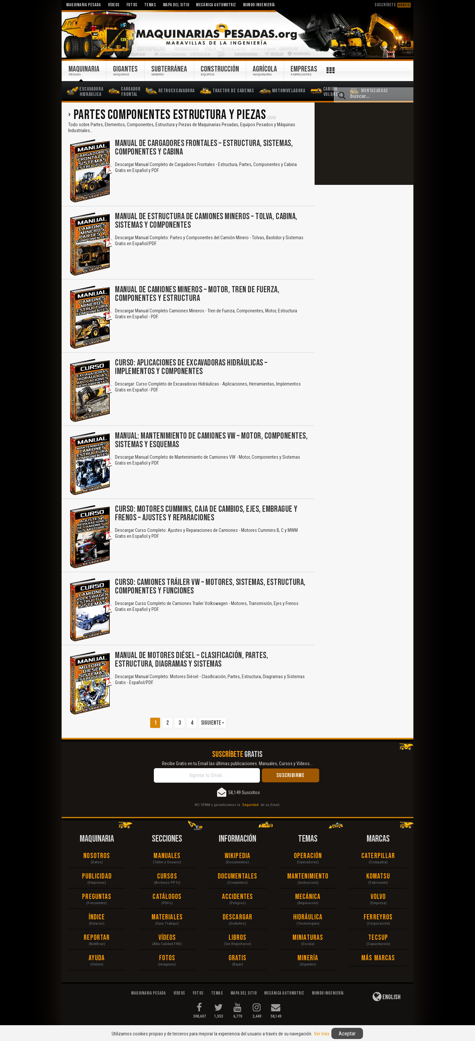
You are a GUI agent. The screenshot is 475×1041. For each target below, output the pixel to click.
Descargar (237, 917)
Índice (97, 917)
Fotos (167, 958)
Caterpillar (378, 856)
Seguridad (250, 804)
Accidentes (237, 896)
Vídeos (167, 937)
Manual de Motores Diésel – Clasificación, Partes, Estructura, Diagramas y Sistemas (191, 660)
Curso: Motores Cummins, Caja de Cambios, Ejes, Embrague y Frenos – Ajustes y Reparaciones (206, 513)
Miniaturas (308, 937)
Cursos (167, 876)
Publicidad (97, 876)
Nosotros (96, 856)
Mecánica (308, 896)
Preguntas (96, 896)
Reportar (97, 937)
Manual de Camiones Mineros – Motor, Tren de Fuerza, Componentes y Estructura (197, 294)
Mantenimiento (307, 876)
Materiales (167, 917)
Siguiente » (212, 722)
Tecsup (378, 937)
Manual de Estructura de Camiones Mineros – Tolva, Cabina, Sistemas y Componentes (206, 221)
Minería (307, 958)
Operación (308, 856)
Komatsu (378, 876)
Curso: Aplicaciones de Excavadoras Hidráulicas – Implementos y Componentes (191, 367)
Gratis (238, 958)
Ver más (321, 1033)
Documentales (237, 876)
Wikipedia (237, 856)
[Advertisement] (364, 143)
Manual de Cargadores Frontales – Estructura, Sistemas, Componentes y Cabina (204, 147)
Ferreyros (378, 917)
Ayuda (97, 958)
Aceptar (347, 1033)
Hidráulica (308, 917)
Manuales (167, 856)
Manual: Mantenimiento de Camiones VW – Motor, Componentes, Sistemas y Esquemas (211, 440)
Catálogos (167, 896)
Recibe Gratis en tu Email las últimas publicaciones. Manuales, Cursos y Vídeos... (237, 763)
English (387, 996)
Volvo (378, 896)
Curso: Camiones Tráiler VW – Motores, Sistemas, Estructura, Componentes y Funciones (210, 586)
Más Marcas (378, 958)
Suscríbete (393, 5)
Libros (238, 937)
